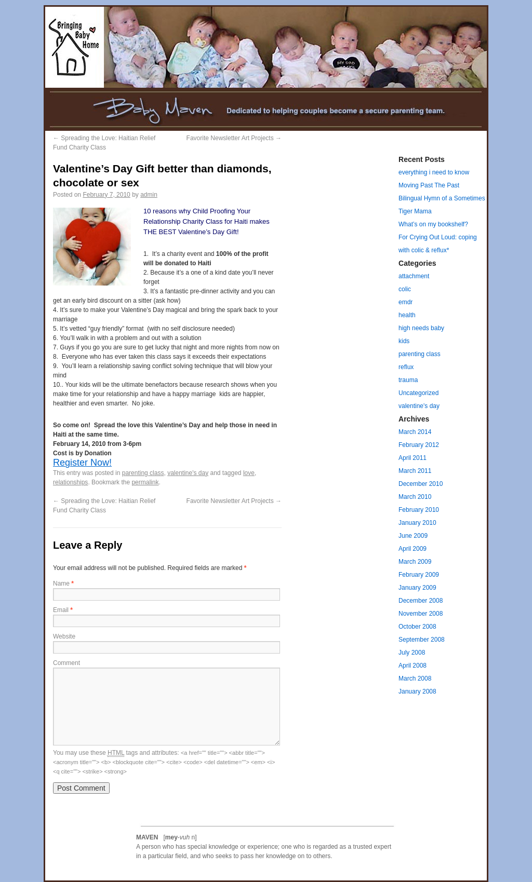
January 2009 (417, 587)
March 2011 (414, 470)
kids (403, 341)
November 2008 (420, 613)
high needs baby (421, 328)
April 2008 (412, 665)
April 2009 (412, 548)
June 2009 (413, 535)
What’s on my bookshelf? (433, 224)
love (249, 473)
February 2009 (418, 574)
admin (148, 194)
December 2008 (420, 600)
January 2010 (417, 522)
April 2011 (412, 458)
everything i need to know (433, 172)
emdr (405, 302)
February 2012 (418, 445)
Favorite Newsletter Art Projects (234, 138)
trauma (408, 380)
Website (64, 636)
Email (63, 610)
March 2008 (414, 678)
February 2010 (418, 509)
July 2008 (411, 652)
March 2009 (414, 561)
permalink (144, 482)
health (407, 315)
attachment (413, 276)
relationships (70, 482)
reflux (406, 367)
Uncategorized (418, 393)
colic (404, 289)
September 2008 (421, 639)
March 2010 (414, 496)
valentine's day (187, 473)
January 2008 (417, 691)
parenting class (143, 473)
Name (63, 583)
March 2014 (414, 432)
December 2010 (420, 483)
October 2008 (417, 626)
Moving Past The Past (428, 185)
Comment (66, 663)
